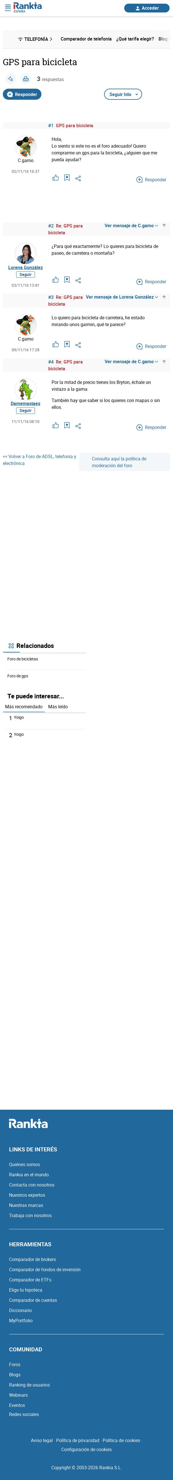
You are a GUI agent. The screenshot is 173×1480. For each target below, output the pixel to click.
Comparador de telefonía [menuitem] (86, 39)
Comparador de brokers (32, 1259)
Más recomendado (24, 706)
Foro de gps (17, 676)
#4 (51, 361)
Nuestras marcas (26, 1205)
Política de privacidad (77, 1440)
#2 (51, 225)
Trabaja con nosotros (30, 1215)
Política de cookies (121, 1440)
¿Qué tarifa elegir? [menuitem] (135, 39)
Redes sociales (24, 1414)
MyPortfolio (21, 1320)
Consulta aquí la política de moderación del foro (115, 462)
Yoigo (19, 717)
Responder (22, 94)
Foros (14, 1364)
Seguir (25, 274)
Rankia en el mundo (29, 1174)
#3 (51, 297)
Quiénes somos (24, 1164)
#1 (51, 125)
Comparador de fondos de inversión (45, 1269)
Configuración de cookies (86, 1449)
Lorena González (25, 267)
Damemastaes (25, 403)
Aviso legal (42, 1440)
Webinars (18, 1395)
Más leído (58, 706)
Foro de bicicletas (22, 659)
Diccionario (20, 1310)
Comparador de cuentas (33, 1300)
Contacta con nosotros (31, 1185)
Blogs (14, 1374)
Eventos (17, 1405)
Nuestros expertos (27, 1195)
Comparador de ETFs (30, 1280)
